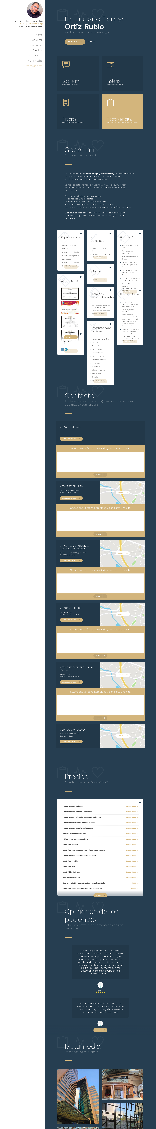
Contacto (36, 45)
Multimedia (35, 60)
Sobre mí (36, 40)
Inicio (38, 34)
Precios (37, 50)
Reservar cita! (33, 65)
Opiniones (35, 55)
